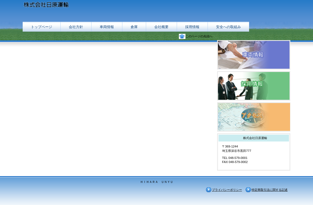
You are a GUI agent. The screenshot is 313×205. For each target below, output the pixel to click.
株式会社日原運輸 (77, 5)
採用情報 (253, 86)
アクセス (253, 117)
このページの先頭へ (198, 36)
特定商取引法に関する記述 (270, 189)
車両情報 (253, 55)
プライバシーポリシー (227, 189)
